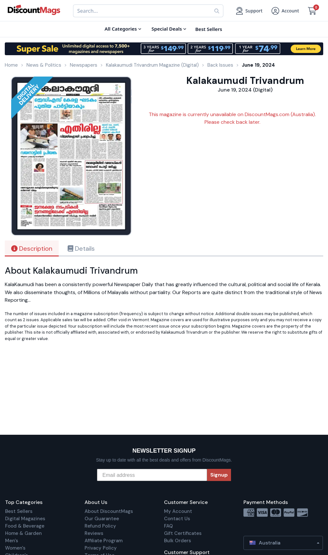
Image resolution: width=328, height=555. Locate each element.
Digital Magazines (25, 518)
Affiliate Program (104, 540)
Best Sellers (19, 511)
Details (81, 248)
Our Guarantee (102, 518)
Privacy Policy (101, 548)
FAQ (168, 526)
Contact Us (177, 518)
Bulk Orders (177, 540)
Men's (11, 540)
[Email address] (152, 475)
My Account (178, 511)
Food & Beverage (24, 526)
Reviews (94, 533)
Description (31, 248)
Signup (219, 474)
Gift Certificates (183, 533)
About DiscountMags (109, 511)
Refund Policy (100, 526)
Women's (15, 548)
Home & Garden (23, 533)
